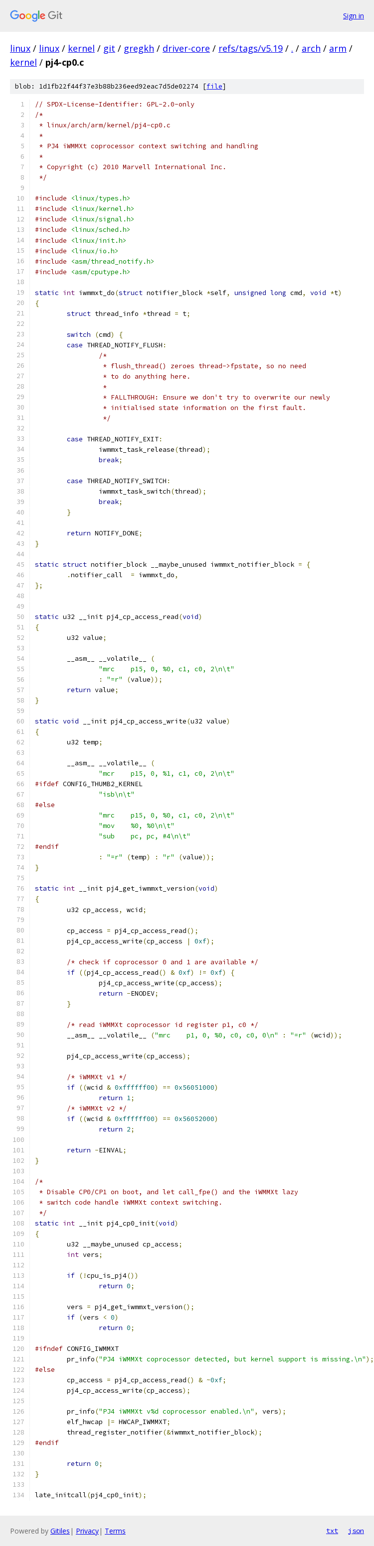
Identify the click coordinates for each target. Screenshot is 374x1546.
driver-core (186, 48)
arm (338, 48)
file (214, 86)
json (356, 1530)
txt (332, 1530)
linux (20, 48)
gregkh (139, 48)
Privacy (87, 1531)
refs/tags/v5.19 (250, 48)
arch (311, 48)
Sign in (353, 15)
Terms (115, 1531)
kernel (81, 48)
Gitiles (60, 1531)
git (109, 48)
